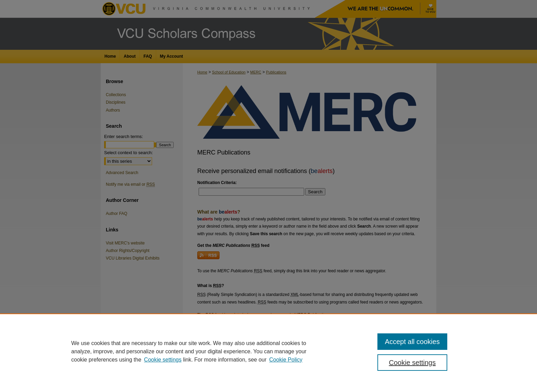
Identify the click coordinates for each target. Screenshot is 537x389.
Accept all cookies (412, 341)
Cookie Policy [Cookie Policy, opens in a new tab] (285, 360)
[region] (268, 351)
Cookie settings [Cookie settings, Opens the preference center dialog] (412, 362)
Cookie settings (163, 360)
